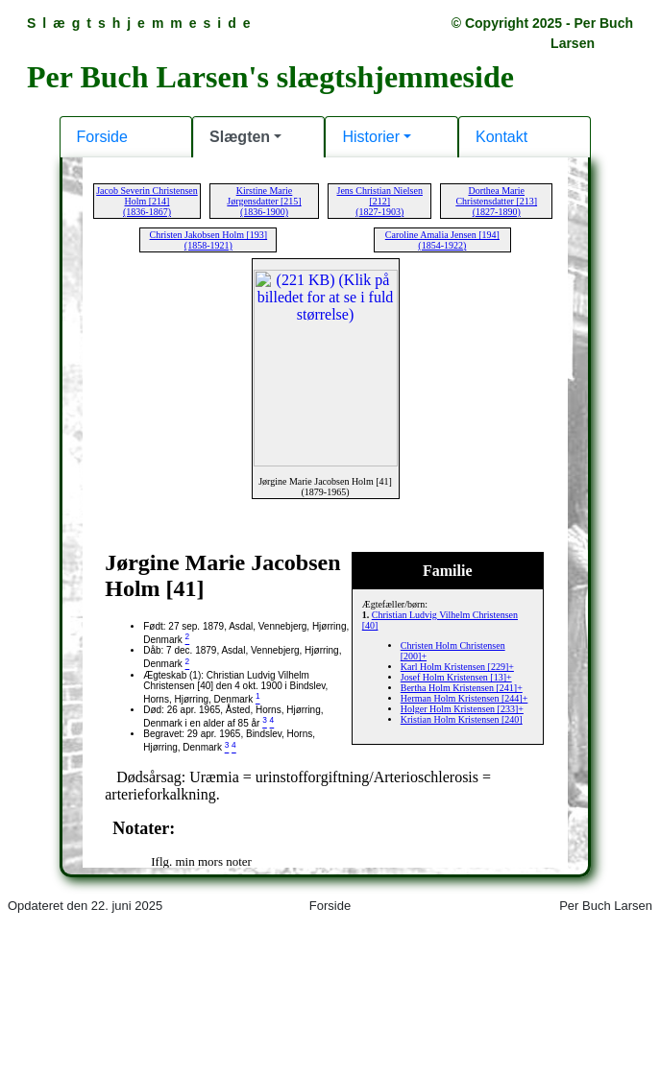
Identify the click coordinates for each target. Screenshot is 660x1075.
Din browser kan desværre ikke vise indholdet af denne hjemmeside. (330, 535)
